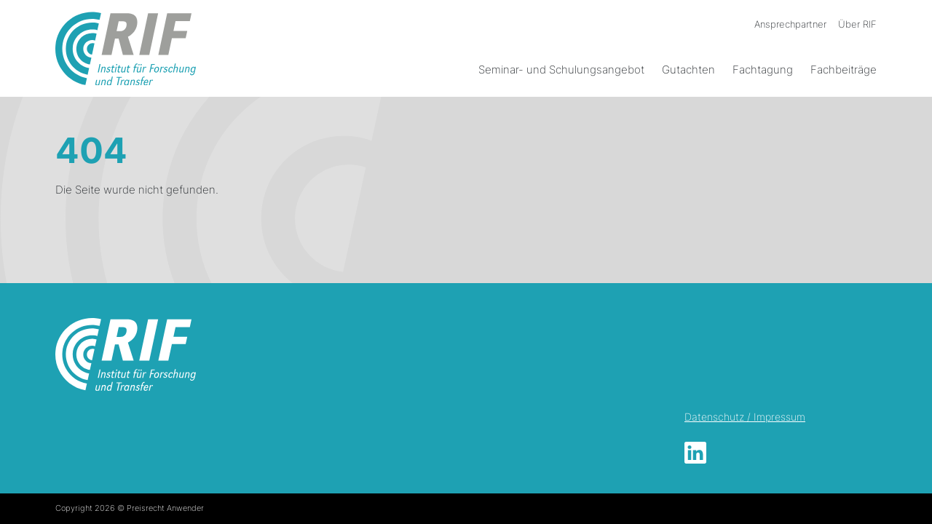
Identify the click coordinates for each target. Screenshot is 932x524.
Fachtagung (762, 69)
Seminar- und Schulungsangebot (561, 69)
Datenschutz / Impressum (744, 416)
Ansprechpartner (790, 24)
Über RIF (857, 24)
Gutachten (688, 69)
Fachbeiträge (843, 69)
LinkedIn (695, 453)
